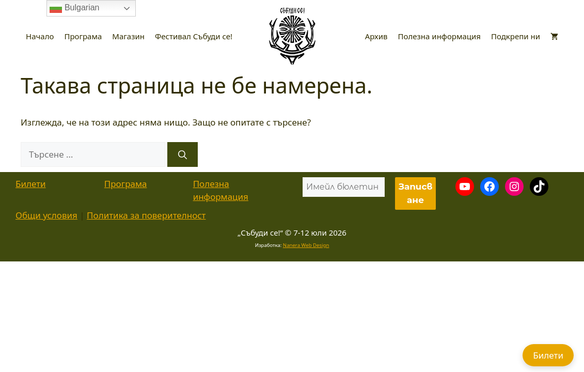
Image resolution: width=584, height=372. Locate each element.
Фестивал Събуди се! (193, 36)
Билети (30, 184)
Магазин (128, 36)
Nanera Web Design (306, 245)
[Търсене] (182, 154)
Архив (376, 36)
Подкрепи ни (515, 36)
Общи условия (46, 215)
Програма (83, 36)
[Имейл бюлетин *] (344, 187)
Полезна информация (439, 36)
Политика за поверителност (146, 215)
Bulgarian (74, 8)
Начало (40, 36)
